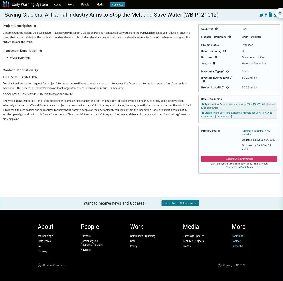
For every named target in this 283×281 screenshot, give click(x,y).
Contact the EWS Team (239, 167)
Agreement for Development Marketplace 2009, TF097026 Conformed (238, 104)
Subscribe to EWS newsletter (180, 203)
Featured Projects (193, 241)
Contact (236, 241)
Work (71, 4)
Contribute (117, 4)
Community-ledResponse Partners (92, 242)
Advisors (86, 250)
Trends (187, 246)
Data (132, 241)
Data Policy (44, 241)
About (57, 4)
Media (100, 4)
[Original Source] (209, 108)
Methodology (45, 236)
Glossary (43, 251)
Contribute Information (239, 158)
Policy (133, 246)
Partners (86, 236)
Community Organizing (142, 236)
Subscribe (237, 246)
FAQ (40, 246)
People (85, 4)
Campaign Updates (193, 236)
